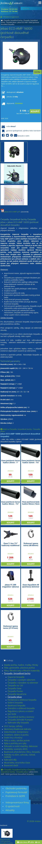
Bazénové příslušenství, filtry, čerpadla (22, 752)
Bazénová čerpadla (16, 705)
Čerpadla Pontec (15, 691)
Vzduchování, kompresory (16, 732)
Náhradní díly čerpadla (18, 723)
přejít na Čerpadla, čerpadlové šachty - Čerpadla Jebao (20, 430)
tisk (38, 842)
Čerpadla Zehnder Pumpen (20, 720)
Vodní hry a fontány (13, 738)
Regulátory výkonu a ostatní (21, 711)
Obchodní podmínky (16, 788)
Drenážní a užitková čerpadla (21, 708)
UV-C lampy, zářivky (13, 726)
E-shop (8, 660)
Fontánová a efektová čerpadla (22, 700)
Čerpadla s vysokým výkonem (21, 680)
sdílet (32, 842)
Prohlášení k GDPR (15, 796)
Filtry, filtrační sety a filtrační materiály (22, 671)
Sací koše (12, 714)
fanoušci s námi (15, 135)
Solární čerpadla (15, 703)
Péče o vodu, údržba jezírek (17, 740)
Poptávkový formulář (16, 792)
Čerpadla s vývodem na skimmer (23, 683)
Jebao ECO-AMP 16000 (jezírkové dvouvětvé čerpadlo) (19, 773)
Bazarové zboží (11, 765)
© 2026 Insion (34, 821)
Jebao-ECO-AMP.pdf (10, 212)
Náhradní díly (10, 760)
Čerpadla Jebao (15, 697)
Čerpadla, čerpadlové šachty (13, 20)
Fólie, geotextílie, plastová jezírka (19, 668)
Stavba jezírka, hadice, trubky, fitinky (21, 665)
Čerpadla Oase (14, 688)
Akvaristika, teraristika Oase (17, 763)
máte (8, 126)
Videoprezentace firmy (17, 802)
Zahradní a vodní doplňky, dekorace (21, 746)
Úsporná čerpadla (16, 677)
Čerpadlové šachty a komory (21, 717)
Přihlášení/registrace (9, 17)
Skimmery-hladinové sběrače (17, 729)
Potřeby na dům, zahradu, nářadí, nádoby (20, 756)
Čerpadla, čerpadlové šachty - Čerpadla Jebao (18, 770)
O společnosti (12, 806)
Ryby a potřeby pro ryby (15, 743)
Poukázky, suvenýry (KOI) (15, 749)
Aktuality (10, 810)
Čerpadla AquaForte (17, 694)
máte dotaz (23, 842)
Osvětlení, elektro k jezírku (16, 735)
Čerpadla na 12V (15, 685)
